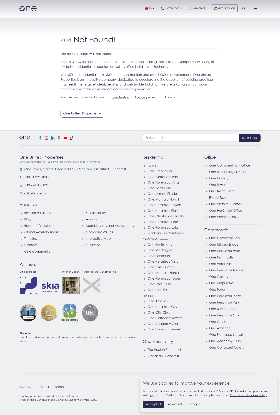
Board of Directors (38, 226)
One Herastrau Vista (163, 261)
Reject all (175, 404)
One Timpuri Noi (160, 171)
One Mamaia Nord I (163, 199)
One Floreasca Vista (163, 182)
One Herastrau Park (163, 222)
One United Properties (48, 387)
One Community (37, 251)
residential (120, 97)
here (22, 341)
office (141, 97)
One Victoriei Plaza (224, 217)
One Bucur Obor (222, 309)
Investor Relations (37, 213)
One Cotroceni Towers (165, 318)
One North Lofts (160, 244)
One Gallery (218, 178)
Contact (30, 245)
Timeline (30, 238)
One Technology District (227, 172)
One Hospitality (158, 342)
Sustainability (96, 213)
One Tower (217, 185)
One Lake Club (159, 284)
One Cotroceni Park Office (229, 165)
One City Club (159, 312)
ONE (93, 400)
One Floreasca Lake (163, 227)
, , (75, 169)
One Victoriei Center (225, 204)
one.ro (66, 62)
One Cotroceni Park (163, 177)
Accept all (154, 404)
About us (28, 205)
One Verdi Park (159, 188)
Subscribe (93, 245)
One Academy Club (163, 324)
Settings (194, 404)
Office (210, 158)
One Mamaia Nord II (163, 273)
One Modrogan (160, 250)
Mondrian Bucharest (163, 356)
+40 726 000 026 (36, 185)
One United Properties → (82, 113)
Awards (91, 219)
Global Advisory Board (41, 232)
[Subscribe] (250, 138)
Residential (153, 158)
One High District (160, 290)
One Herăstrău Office (225, 210)
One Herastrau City (163, 307)
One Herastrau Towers (164, 205)
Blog (27, 219)
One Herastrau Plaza (163, 211)
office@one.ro (35, 193)
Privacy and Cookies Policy (248, 395)
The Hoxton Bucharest (164, 349)
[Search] (244, 8)
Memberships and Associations (110, 226)
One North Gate (222, 191)
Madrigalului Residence (166, 233)
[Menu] (255, 8)
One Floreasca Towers (165, 278)
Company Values (99, 232)
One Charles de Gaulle (166, 216)
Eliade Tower (219, 197)
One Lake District (161, 267)
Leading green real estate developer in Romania (49, 396)
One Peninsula (159, 256)
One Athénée (158, 301)
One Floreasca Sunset (164, 329)
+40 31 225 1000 (36, 177)
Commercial (216, 230)
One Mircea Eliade (162, 194)
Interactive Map (98, 238)
